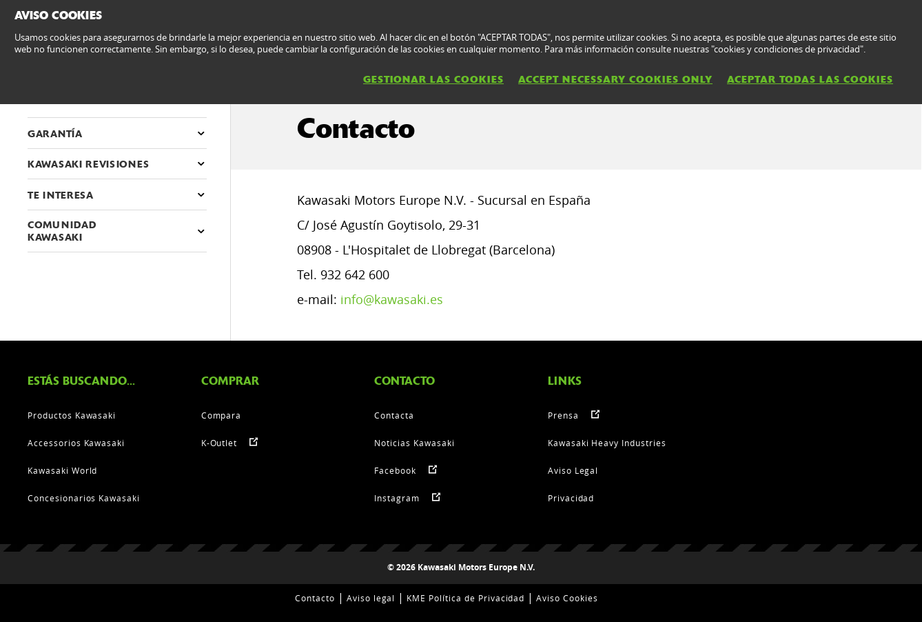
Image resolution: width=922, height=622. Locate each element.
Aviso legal (371, 597)
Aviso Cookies (566, 597)
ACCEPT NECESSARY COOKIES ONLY (615, 79)
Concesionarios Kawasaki (84, 497)
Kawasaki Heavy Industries (607, 442)
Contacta (394, 415)
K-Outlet (219, 442)
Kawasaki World (62, 470)
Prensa (563, 415)
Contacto (315, 597)
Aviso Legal (573, 470)
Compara (221, 415)
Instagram (397, 497)
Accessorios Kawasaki (76, 442)
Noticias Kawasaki (414, 442)
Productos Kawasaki (72, 415)
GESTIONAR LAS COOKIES (433, 79)
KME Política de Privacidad (465, 597)
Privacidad (571, 497)
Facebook (395, 470)
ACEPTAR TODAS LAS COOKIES (810, 79)
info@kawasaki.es (391, 299)
